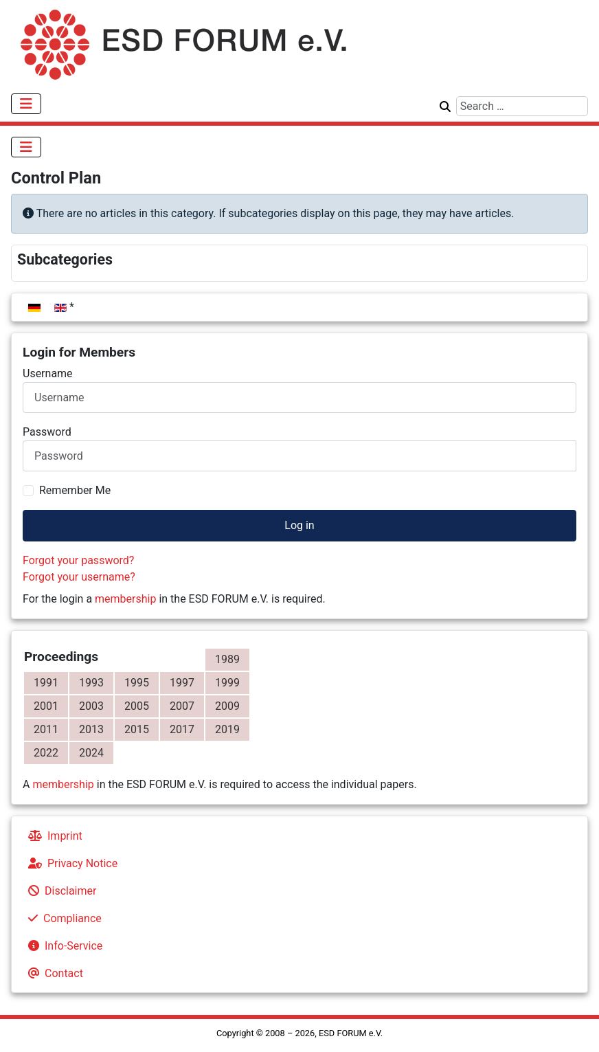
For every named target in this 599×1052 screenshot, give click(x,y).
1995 (136, 682)
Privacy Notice (70, 863)
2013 (91, 729)
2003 (91, 706)
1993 (91, 682)
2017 (182, 729)
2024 (91, 752)
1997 (182, 682)
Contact (53, 973)
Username (48, 373)
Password (47, 431)
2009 (227, 706)
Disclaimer (59, 890)
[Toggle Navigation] (26, 103)
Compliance (62, 918)
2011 (46, 729)
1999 (227, 682)
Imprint (52, 835)
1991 (46, 682)
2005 (136, 706)
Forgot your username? (79, 576)
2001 (46, 706)
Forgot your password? (78, 560)
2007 (182, 706)
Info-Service (62, 945)
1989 (227, 659)
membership (125, 598)
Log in (299, 525)
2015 (136, 729)
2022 (46, 752)
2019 (227, 729)
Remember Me (75, 490)
